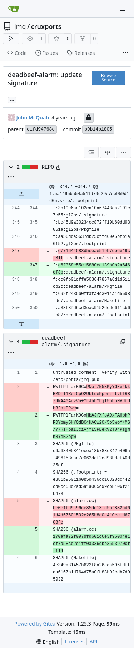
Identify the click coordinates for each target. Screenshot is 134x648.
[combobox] (91, 152)
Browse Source (108, 77)
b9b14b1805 (98, 129)
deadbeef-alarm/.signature (66, 341)
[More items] (125, 53)
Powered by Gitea (34, 623)
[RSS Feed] (11, 38)
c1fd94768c (41, 129)
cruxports (46, 26)
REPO (48, 167)
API (94, 641)
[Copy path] (59, 167)
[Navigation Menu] (123, 9)
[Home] (14, 8)
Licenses (75, 641)
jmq (20, 26)
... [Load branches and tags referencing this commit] (12, 99)
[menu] (123, 152)
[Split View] (107, 152)
